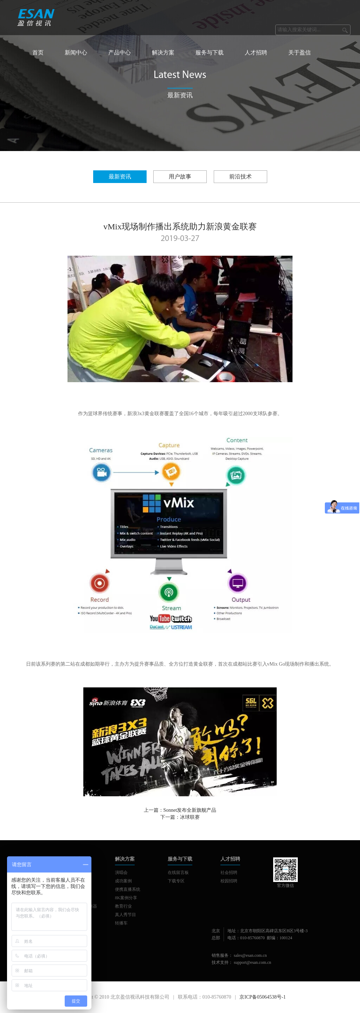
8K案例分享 (126, 897)
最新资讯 (120, 176)
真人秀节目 (125, 914)
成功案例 (123, 880)
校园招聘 (228, 880)
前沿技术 (240, 176)
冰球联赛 (190, 817)
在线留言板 (178, 872)
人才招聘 (256, 52)
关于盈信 (299, 52)
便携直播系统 (127, 889)
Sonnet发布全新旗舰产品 (190, 810)
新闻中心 (76, 52)
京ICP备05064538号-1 (262, 997)
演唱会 (121, 872)
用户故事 (180, 176)
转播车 (121, 923)
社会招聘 (228, 872)
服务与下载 (209, 52)
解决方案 (163, 52)
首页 (38, 52)
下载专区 (176, 880)
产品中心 (119, 52)
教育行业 (123, 906)
